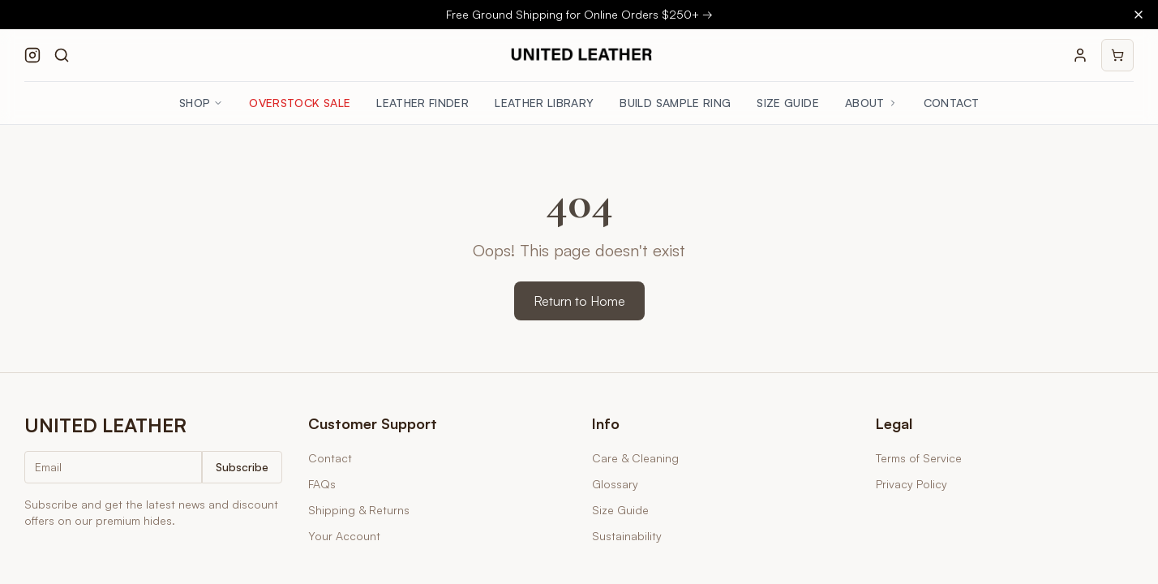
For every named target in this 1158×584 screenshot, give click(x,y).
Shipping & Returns (359, 510)
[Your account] (1080, 55)
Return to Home (579, 301)
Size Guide (788, 103)
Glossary (615, 484)
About (871, 103)
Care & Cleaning (635, 458)
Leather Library (544, 103)
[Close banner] (1138, 14)
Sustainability (627, 536)
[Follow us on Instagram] (32, 55)
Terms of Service (919, 458)
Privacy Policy (911, 484)
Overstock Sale (299, 103)
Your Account (344, 536)
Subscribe (242, 467)
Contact (951, 103)
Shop (201, 103)
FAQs (322, 484)
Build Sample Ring (675, 103)
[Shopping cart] (1117, 55)
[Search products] (62, 55)
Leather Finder (422, 103)
